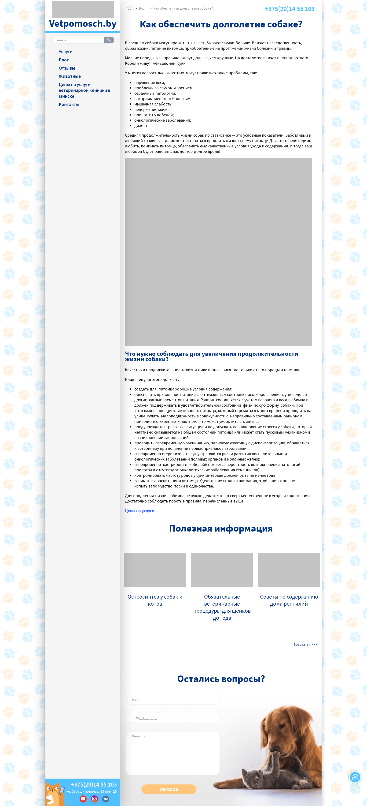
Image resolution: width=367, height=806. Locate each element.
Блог (64, 60)
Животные (70, 76)
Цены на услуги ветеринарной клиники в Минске (84, 90)
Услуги (66, 51)
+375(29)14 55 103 (94, 784)
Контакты (69, 104)
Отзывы (67, 68)
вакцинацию (197, 443)
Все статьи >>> (305, 644)
